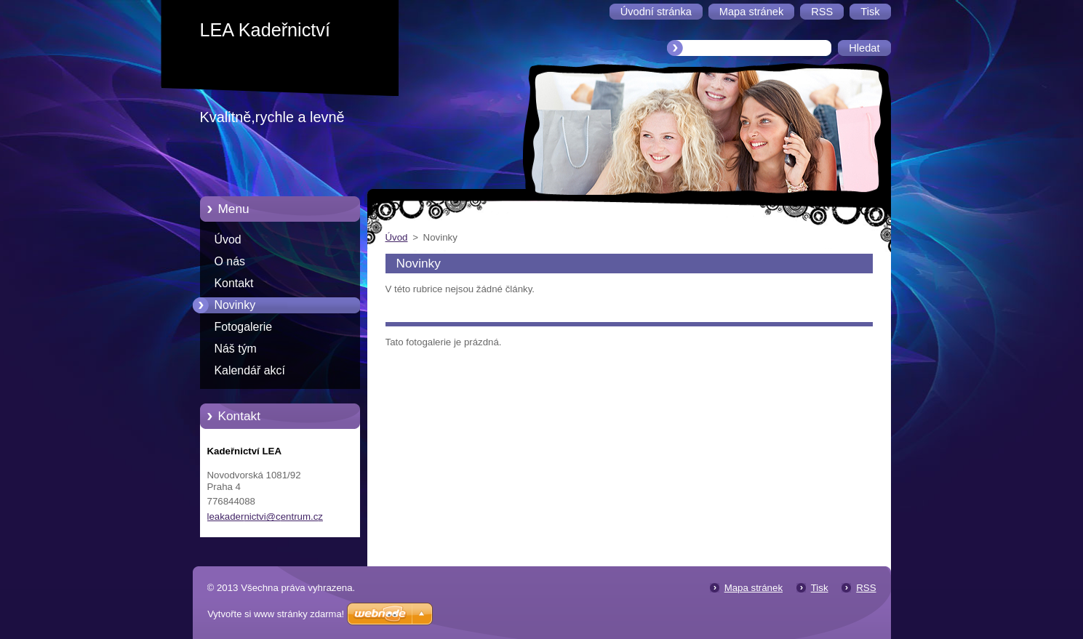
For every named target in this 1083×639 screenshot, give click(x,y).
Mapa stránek (753, 587)
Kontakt (234, 283)
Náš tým (236, 348)
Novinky (235, 305)
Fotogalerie (244, 327)
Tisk (819, 587)
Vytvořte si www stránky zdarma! (275, 613)
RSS (866, 587)
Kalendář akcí (250, 370)
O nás (230, 261)
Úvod (228, 239)
